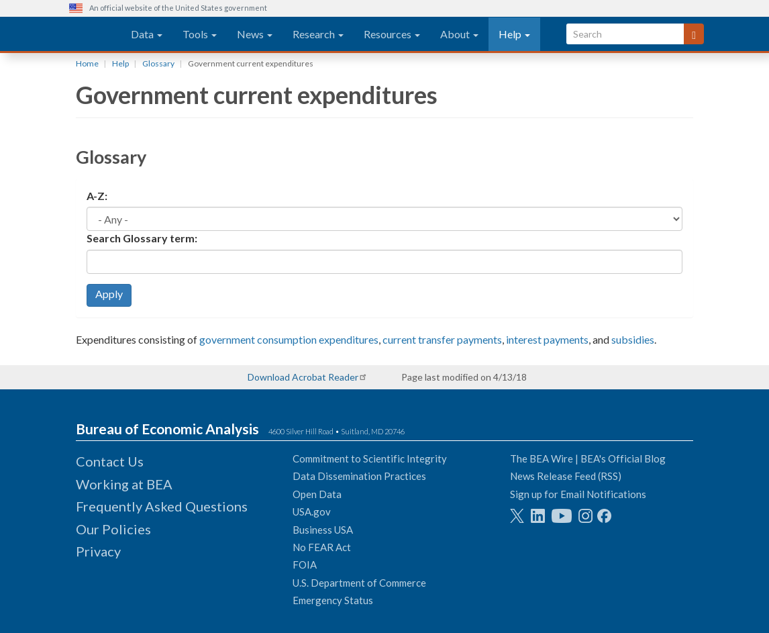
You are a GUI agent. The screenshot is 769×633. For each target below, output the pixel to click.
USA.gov (312, 511)
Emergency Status (333, 600)
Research (318, 34)
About (459, 34)
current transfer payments (442, 339)
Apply (109, 293)
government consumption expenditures (288, 339)
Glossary (158, 63)
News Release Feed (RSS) (565, 476)
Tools (200, 34)
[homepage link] (84, 34)
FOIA (305, 564)
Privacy (98, 551)
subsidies (632, 339)
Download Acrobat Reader (303, 377)
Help (514, 34)
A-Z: (97, 195)
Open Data (317, 494)
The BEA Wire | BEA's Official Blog (588, 458)
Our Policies (113, 529)
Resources (392, 34)
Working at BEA (124, 484)
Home (87, 63)
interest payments (547, 339)
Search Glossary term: (142, 238)
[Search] (694, 33)
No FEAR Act (322, 547)
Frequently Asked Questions (162, 506)
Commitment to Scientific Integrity (370, 458)
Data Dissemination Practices (359, 476)
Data (146, 34)
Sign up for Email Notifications (578, 494)
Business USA (323, 530)
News (254, 34)
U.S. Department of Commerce (359, 583)
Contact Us (110, 461)
